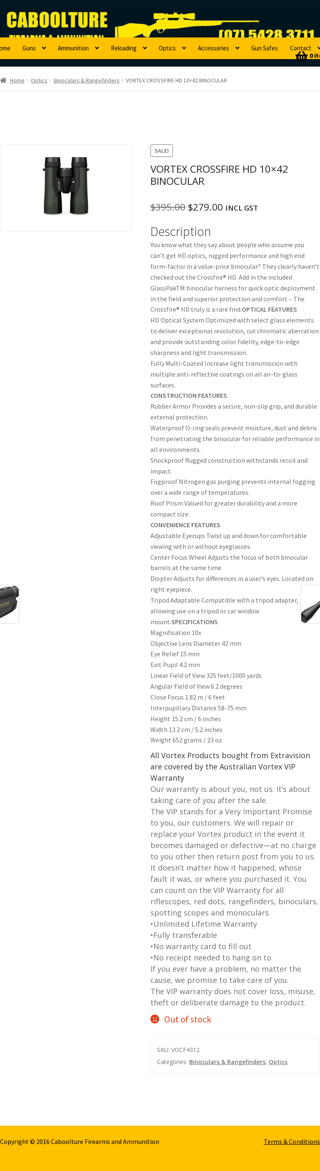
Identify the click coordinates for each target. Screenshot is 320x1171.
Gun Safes (264, 48)
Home (17, 80)
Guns (29, 48)
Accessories (213, 48)
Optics (167, 48)
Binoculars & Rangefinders (87, 80)
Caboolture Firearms (56, 18)
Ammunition (73, 48)
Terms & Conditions (292, 1141)
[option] (66, 188)
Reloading (124, 48)
